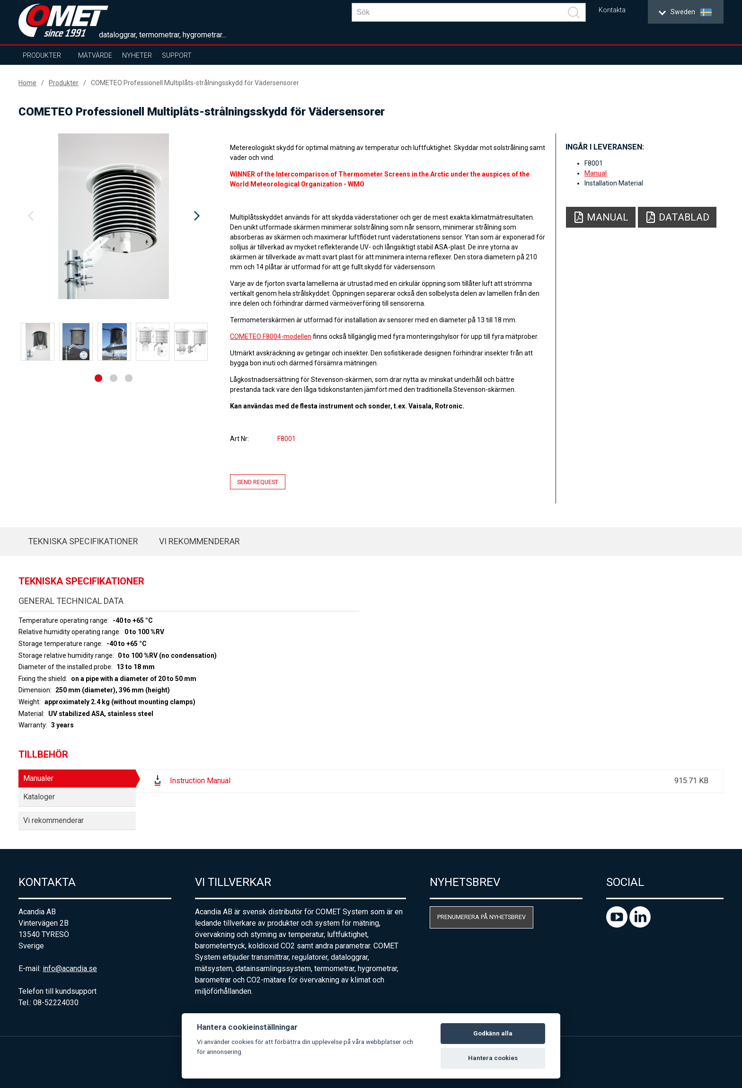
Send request (257, 481)
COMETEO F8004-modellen (270, 336)
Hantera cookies (493, 1057)
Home (27, 83)
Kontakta (612, 10)
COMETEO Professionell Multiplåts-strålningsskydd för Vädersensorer (195, 83)
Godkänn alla (492, 1033)
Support (177, 55)
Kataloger (39, 796)
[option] (113, 216)
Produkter (42, 55)
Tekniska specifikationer (83, 541)
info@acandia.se (70, 968)
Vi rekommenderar (199, 541)
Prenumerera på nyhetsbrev (481, 916)
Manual (595, 173)
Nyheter (137, 55)
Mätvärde (95, 55)
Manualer (38, 778)
